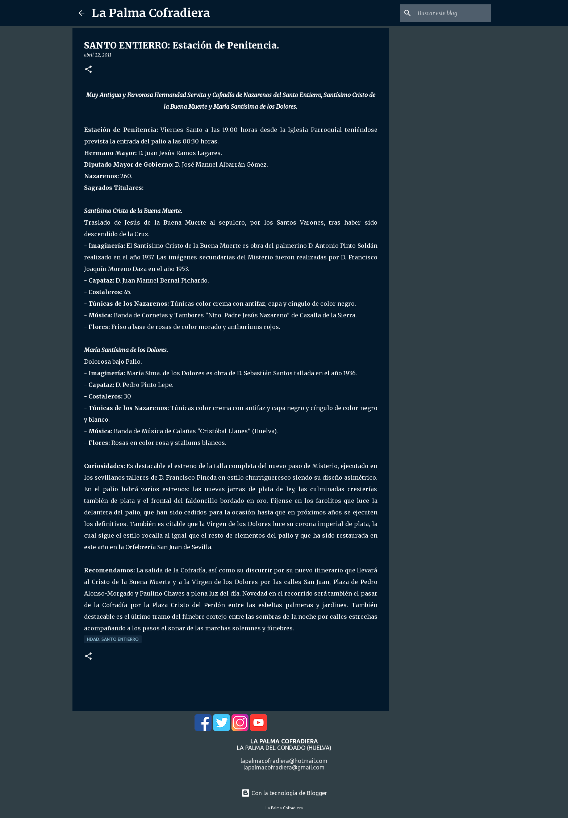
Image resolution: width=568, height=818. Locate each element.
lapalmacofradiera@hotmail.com (284, 761)
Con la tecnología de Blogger (284, 793)
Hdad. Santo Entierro (113, 639)
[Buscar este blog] (453, 13)
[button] (88, 70)
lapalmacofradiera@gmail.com (284, 767)
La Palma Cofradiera (151, 13)
